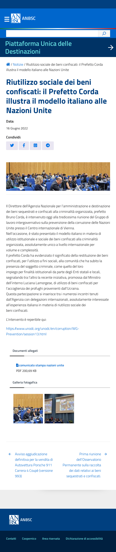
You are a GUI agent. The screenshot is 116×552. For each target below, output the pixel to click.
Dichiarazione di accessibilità (84, 538)
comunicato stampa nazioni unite (40, 365)
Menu (7, 19)
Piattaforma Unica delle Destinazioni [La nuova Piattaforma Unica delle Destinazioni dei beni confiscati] (38, 47)
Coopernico (29, 538)
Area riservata (51, 538)
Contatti (11, 538)
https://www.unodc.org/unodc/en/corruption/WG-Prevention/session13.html (42, 331)
